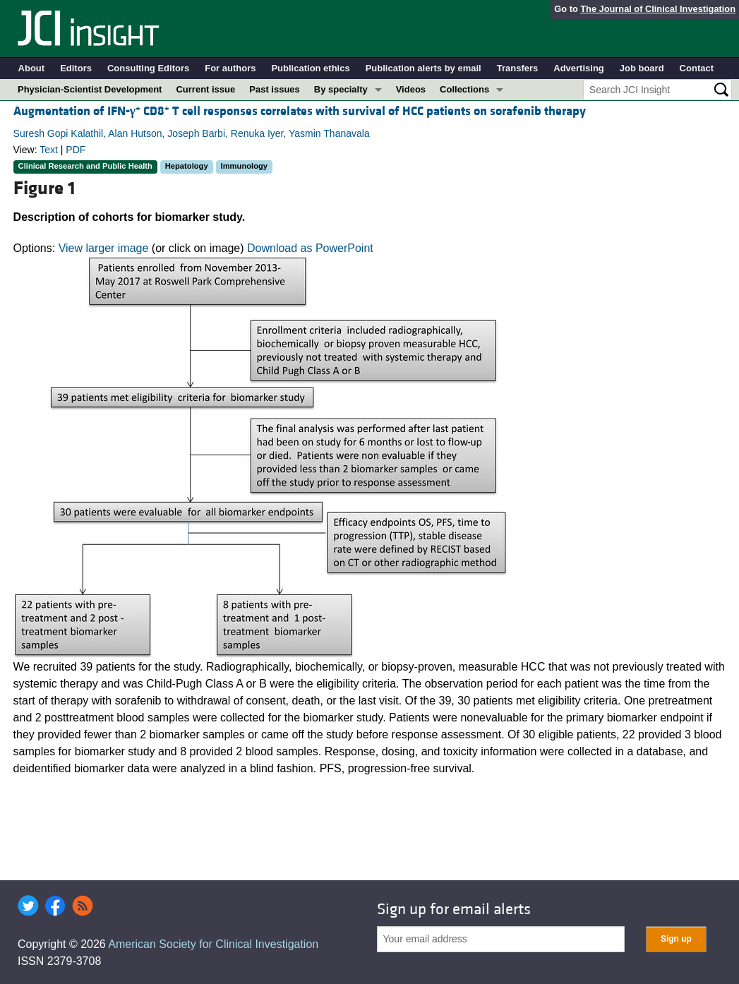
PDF (75, 149)
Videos (411, 89)
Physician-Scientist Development (90, 89)
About (31, 68)
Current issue (205, 89)
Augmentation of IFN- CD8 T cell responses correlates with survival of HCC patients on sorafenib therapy (299, 111)
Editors (76, 68)
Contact (697, 68)
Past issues (274, 89)
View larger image (104, 248)
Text (49, 149)
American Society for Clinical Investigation (213, 944)
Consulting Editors (148, 68)
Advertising (578, 68)
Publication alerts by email (423, 68)
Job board (642, 68)
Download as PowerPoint (310, 248)
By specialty (341, 89)
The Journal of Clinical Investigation (657, 9)
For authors (230, 68)
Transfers (518, 68)
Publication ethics (310, 68)
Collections (464, 89)
